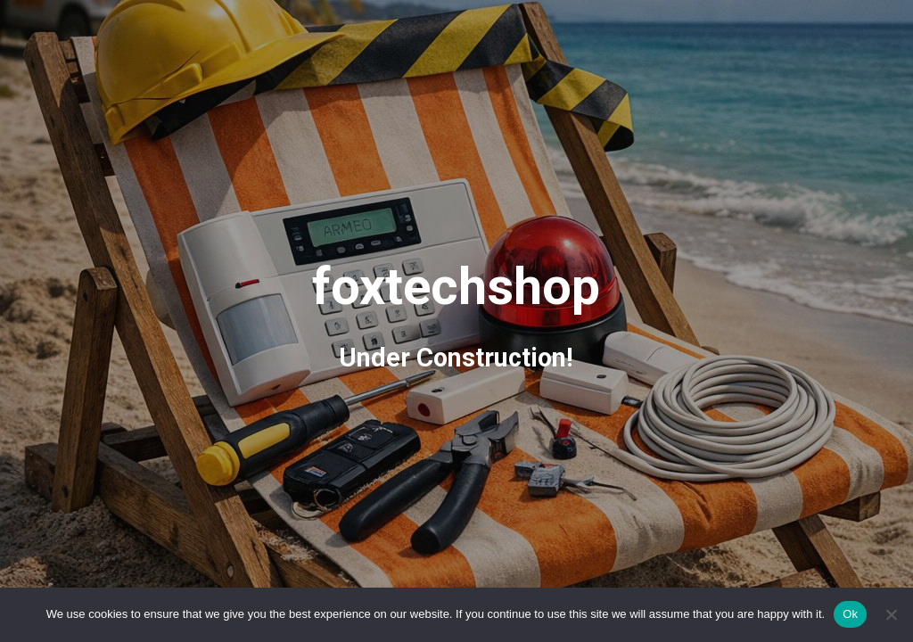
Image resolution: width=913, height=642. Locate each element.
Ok (850, 614)
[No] (891, 614)
